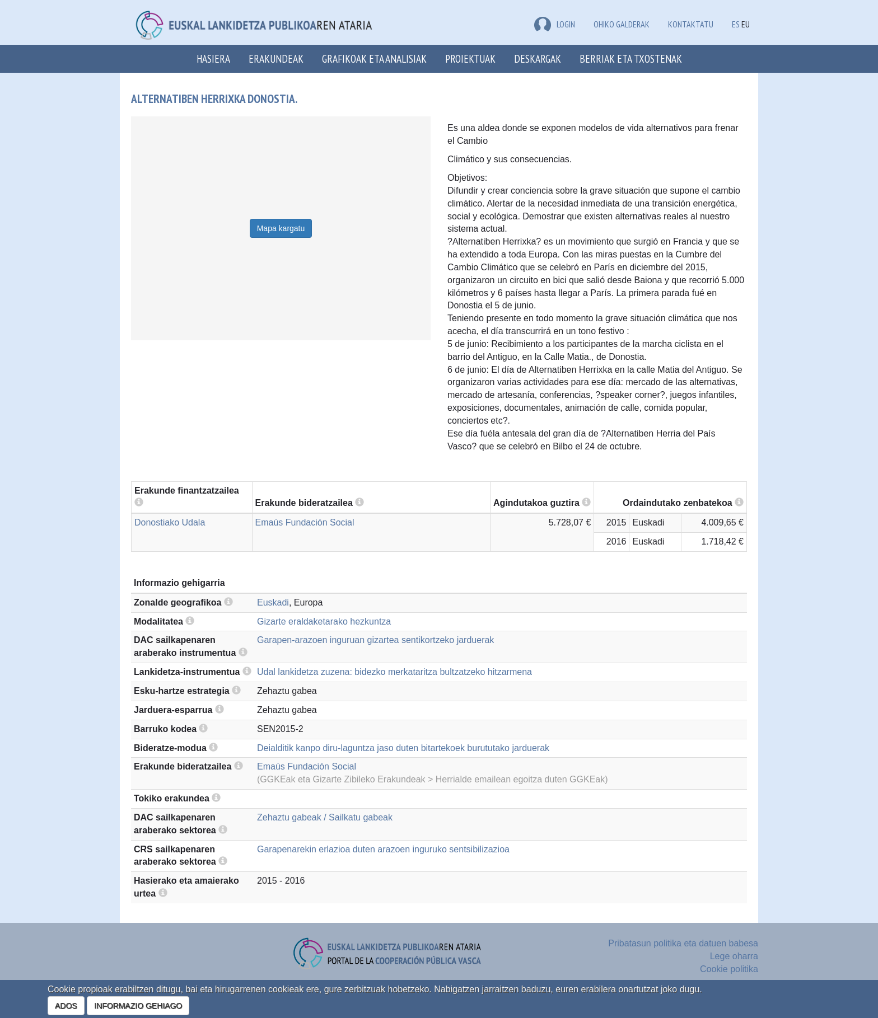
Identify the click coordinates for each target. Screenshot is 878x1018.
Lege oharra (734, 956)
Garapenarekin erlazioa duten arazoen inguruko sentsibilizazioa (383, 849)
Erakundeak (276, 58)
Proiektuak (470, 58)
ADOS (66, 1005)
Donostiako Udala (169, 522)
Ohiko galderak (622, 24)
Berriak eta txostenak (631, 58)
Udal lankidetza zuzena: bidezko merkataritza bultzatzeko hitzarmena (394, 672)
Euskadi (273, 602)
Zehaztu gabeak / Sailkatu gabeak (325, 817)
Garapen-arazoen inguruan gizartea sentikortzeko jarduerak (375, 640)
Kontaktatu (690, 24)
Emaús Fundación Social (304, 522)
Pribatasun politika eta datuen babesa (683, 943)
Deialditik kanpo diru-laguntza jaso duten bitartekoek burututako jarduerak (403, 748)
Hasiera (213, 58)
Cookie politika (729, 969)
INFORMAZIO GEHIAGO (138, 1005)
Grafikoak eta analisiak (374, 58)
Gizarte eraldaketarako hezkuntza (324, 621)
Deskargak (537, 58)
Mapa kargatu (281, 228)
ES (736, 24)
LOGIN (554, 24)
